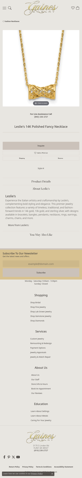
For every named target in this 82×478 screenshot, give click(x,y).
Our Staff (35, 379)
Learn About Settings (40, 411)
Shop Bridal (35, 302)
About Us (35, 375)
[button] (9, 8)
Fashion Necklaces (12, 21)
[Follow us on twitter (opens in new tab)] (13, 457)
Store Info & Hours (39, 384)
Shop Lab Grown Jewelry (41, 311)
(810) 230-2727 (41, 117)
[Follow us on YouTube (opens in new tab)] (18, 457)
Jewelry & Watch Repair (40, 357)
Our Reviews (36, 393)
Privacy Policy (27, 467)
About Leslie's (41, 189)
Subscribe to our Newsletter (20, 253)
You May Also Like (41, 235)
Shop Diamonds (37, 320)
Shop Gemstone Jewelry (40, 316)
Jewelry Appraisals (38, 352)
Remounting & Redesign (41, 343)
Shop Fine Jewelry (38, 307)
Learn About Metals (39, 415)
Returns (60, 158)
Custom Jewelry (37, 338)
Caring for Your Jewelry (41, 420)
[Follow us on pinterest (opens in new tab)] (8, 457)
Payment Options (38, 348)
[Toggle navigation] (4, 8)
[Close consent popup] (52, 474)
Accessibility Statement (63, 467)
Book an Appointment (41, 388)
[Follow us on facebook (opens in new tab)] (4, 457)
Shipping (22, 158)
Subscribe (41, 272)
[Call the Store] (41, 450)
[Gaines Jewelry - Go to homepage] (41, 436)
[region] (41, 68)
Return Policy (14, 467)
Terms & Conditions (44, 467)
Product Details (41, 181)
